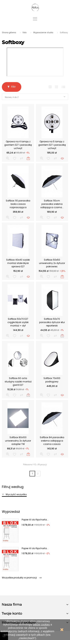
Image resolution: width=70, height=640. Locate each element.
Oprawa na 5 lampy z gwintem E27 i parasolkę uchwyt (52, 145)
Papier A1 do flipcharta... (35, 519)
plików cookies (41, 624)
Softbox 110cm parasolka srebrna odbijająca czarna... (52, 204)
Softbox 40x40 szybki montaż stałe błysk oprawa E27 (18, 263)
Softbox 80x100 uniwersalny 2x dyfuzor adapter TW (18, 441)
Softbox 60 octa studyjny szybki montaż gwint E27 (18, 381)
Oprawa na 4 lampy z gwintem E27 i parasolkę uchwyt (18, 145)
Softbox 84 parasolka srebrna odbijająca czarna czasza (52, 441)
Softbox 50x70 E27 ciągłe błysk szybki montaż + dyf (18, 322)
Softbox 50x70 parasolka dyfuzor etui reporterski (52, 322)
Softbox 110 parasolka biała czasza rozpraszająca (18, 204)
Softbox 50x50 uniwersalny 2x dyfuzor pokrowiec (52, 263)
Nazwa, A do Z (11, 97)
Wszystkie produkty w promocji (21, 577)
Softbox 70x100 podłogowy (51, 380)
